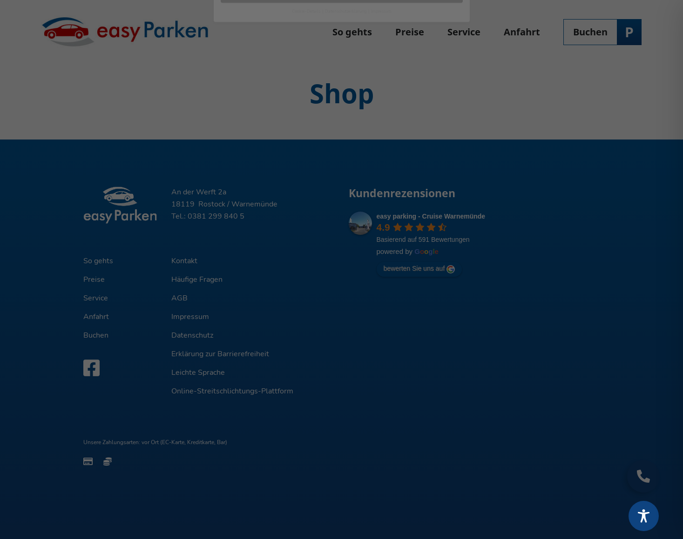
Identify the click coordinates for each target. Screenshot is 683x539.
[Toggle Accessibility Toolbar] (644, 516)
